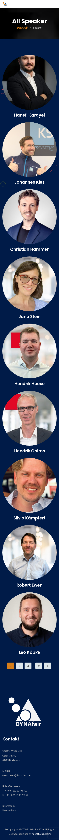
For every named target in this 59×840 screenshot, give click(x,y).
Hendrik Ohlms (29, 451)
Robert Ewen (29, 585)
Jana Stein (29, 316)
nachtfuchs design (41, 833)
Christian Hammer (29, 249)
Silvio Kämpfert (29, 518)
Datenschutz (9, 810)
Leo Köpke (29, 652)
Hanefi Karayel (29, 115)
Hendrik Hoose (29, 384)
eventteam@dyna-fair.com (16, 775)
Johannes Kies (29, 182)
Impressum (8, 805)
